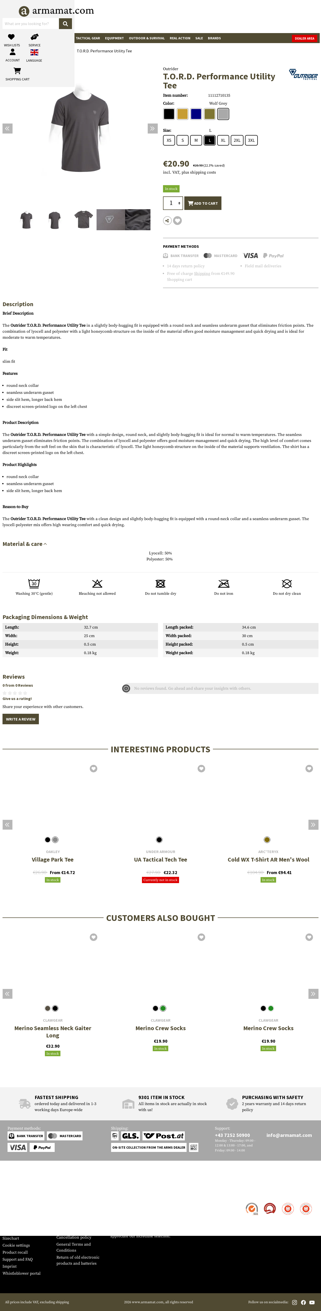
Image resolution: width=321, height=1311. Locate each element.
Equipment (114, 38)
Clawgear (53, 1020)
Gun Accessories (33, 38)
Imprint (10, 1266)
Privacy (63, 1230)
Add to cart (203, 203)
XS (169, 140)
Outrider (170, 68)
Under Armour (160, 851)
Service (12, 1193)
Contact (9, 1203)
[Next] (153, 129)
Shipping (202, 273)
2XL (237, 140)
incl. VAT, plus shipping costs (189, 172)
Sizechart (11, 1238)
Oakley (53, 851)
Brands (214, 38)
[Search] (173, 16)
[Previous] (8, 129)
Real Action (180, 38)
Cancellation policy (73, 1237)
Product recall (15, 1252)
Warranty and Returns (22, 1224)
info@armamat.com (289, 1135)
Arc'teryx (268, 851)
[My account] (240, 16)
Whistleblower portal (22, 1273)
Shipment (11, 1210)
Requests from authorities (79, 1223)
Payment (10, 1217)
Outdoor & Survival (147, 38)
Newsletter (12, 1231)
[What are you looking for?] (133, 16)
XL (223, 140)
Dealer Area (305, 38)
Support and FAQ (18, 1259)
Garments (62, 38)
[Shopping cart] (287, 16)
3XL (251, 140)
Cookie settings (16, 1245)
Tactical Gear (88, 38)
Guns (9, 38)
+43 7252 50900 (232, 1135)
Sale (199, 38)
